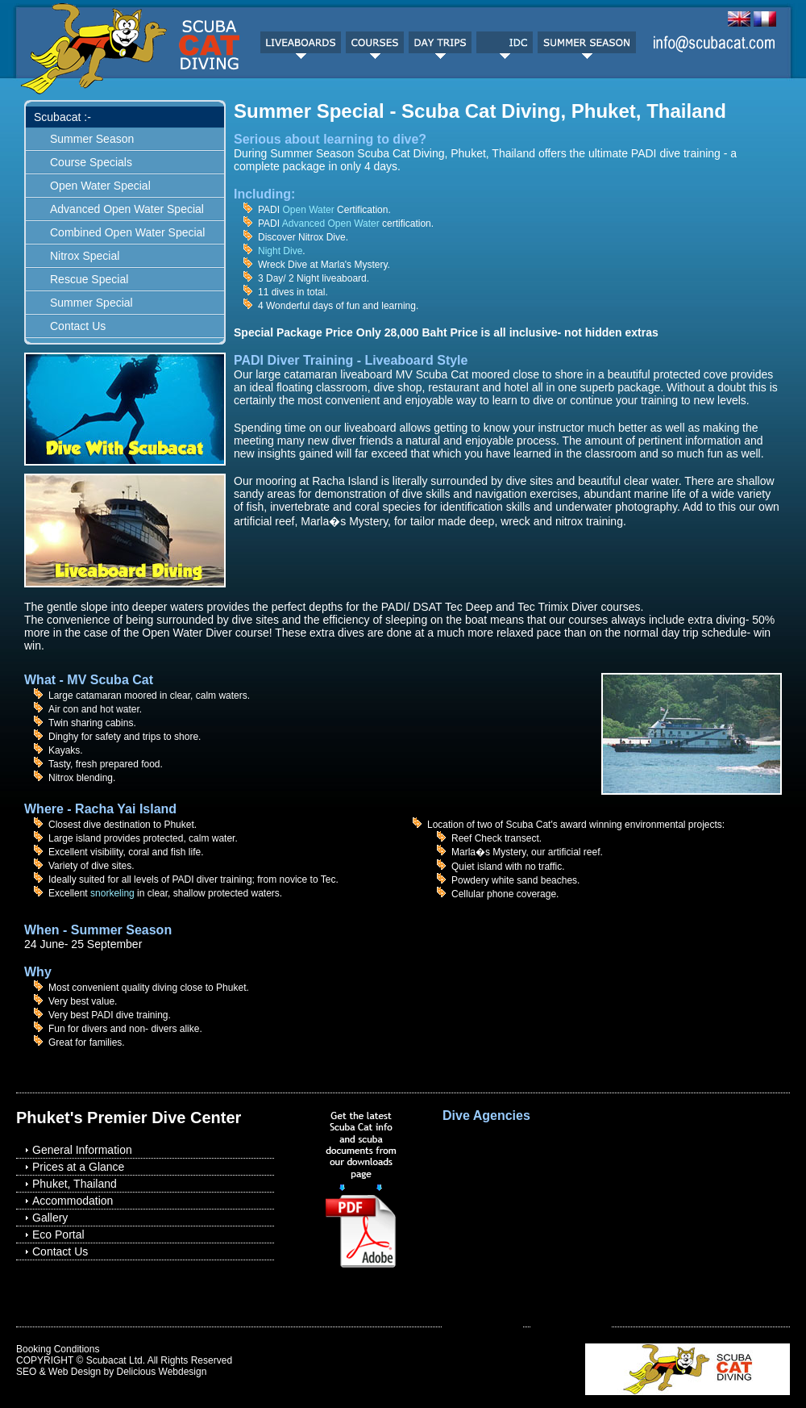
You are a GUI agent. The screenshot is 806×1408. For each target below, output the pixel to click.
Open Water (308, 209)
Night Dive (280, 251)
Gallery (50, 1217)
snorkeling (112, 893)
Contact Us (78, 326)
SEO (26, 1371)
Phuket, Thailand (74, 1183)
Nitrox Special (84, 255)
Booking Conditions (57, 1349)
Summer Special (91, 302)
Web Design (74, 1371)
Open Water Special (100, 185)
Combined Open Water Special (127, 232)
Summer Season (92, 138)
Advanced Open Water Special (127, 209)
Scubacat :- (62, 117)
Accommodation (72, 1200)
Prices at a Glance (78, 1166)
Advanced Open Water (331, 223)
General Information (82, 1149)
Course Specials (91, 162)
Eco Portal (58, 1234)
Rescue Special (89, 279)
